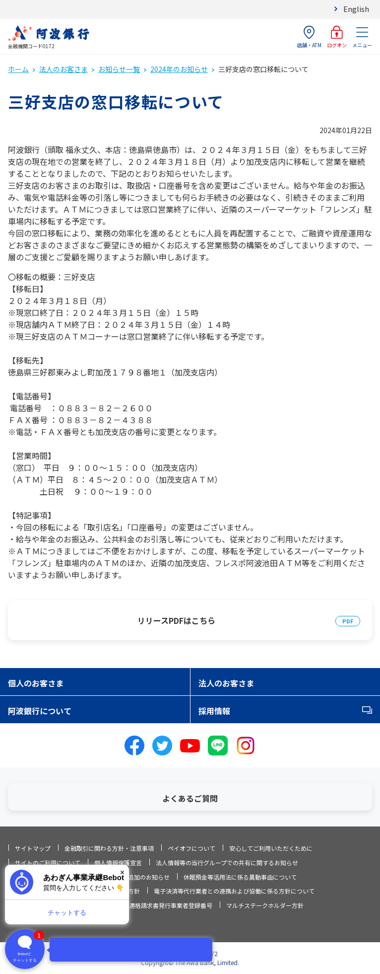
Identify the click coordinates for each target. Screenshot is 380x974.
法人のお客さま (63, 69)
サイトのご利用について (47, 862)
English (356, 8)
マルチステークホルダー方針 (265, 905)
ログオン (337, 37)
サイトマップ (33, 848)
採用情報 (214, 711)
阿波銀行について (39, 711)
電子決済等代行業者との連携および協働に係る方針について (234, 891)
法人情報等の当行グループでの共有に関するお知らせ (227, 862)
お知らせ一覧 (119, 69)
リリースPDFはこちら (176, 620)
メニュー (362, 37)
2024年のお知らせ (179, 69)
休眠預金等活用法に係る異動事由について (240, 877)
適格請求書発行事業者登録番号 (170, 905)
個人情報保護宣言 (118, 862)
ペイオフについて (191, 848)
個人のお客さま (35, 683)
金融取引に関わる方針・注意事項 (109, 848)
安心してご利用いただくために (271, 848)
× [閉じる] (122, 872)
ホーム (18, 69)
